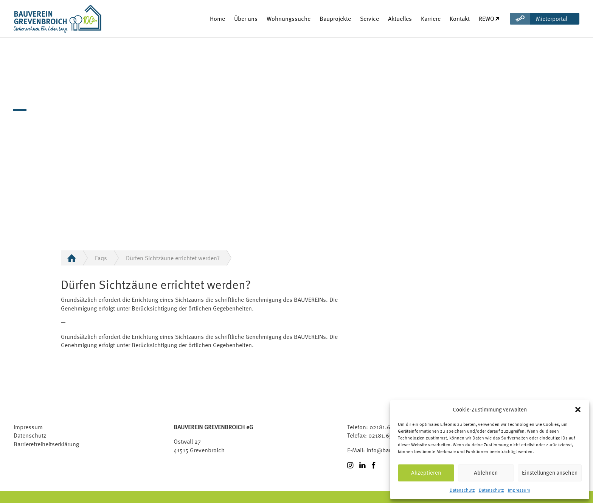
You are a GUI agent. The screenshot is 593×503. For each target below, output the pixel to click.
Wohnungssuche (288, 18)
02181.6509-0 (387, 427)
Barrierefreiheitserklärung (46, 444)
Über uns (246, 18)
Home (217, 18)
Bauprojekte (335, 18)
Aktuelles (400, 18)
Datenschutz (462, 490)
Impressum (519, 490)
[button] (578, 409)
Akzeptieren (426, 472)
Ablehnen (486, 472)
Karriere (431, 18)
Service (369, 18)
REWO (489, 18)
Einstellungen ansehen (549, 472)
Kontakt (460, 18)
